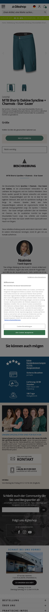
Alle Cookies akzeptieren (24, 332)
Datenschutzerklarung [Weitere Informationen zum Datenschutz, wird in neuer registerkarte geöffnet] (12, 320)
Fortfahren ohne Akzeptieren (37, 277)
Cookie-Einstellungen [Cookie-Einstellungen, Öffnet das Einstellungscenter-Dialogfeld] (24, 326)
